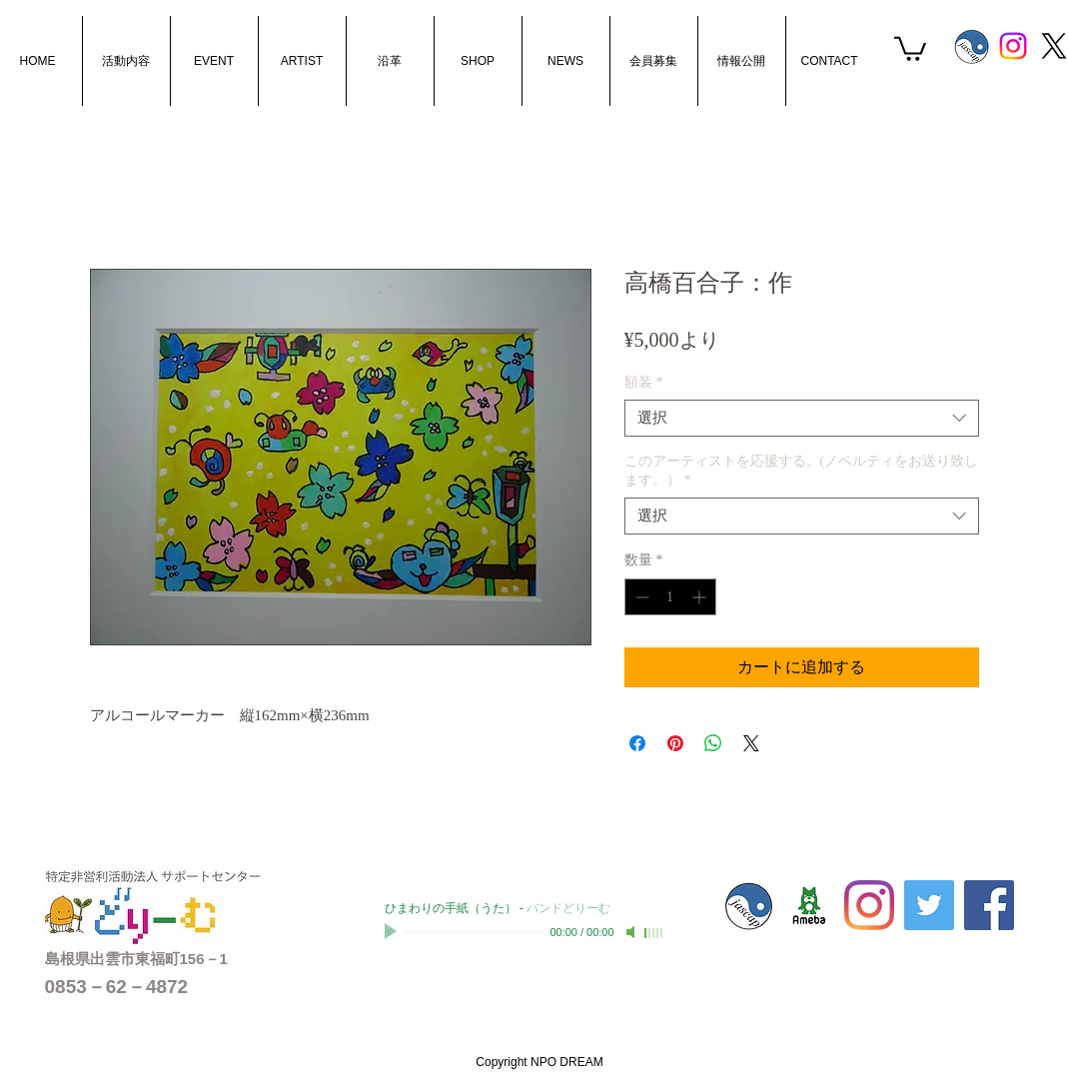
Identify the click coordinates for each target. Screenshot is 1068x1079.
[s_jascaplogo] (972, 46)
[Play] (393, 932)
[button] (910, 47)
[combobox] (801, 419)
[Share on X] (751, 743)
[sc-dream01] (809, 905)
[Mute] (632, 932)
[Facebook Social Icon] (989, 905)
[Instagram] (1013, 46)
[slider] (654, 933)
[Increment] (700, 596)
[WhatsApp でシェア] (713, 743)
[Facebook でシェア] (637, 743)
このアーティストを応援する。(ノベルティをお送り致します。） (801, 470)
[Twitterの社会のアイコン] (929, 905)
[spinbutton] (670, 596)
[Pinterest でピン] (675, 743)
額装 (643, 382)
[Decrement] (639, 596)
